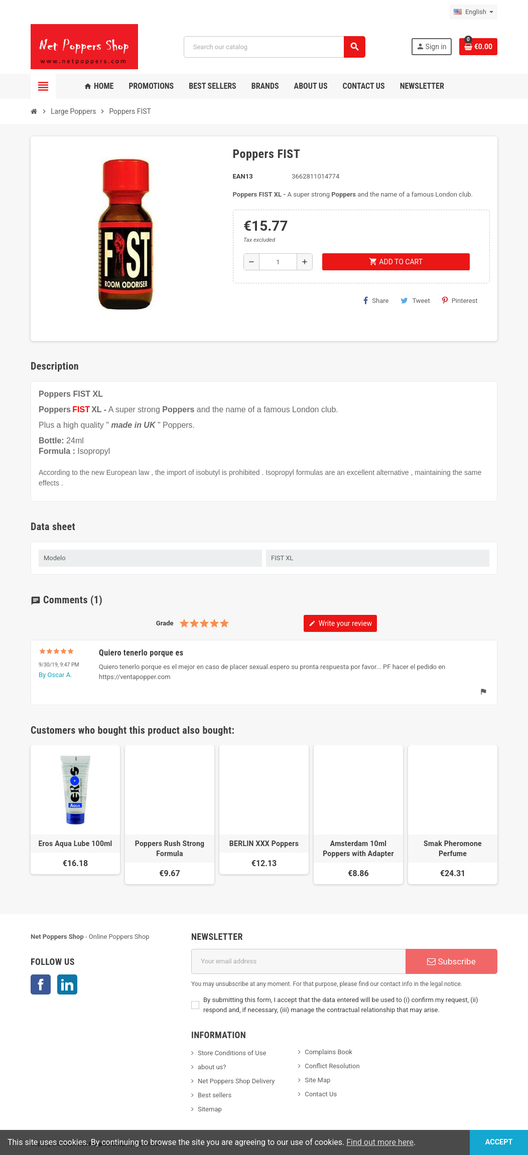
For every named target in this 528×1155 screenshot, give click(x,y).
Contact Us (321, 1094)
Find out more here (380, 1142)
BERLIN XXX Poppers (264, 844)
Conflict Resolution (332, 1066)
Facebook (41, 984)
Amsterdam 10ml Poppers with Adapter (358, 849)
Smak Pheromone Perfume (453, 849)
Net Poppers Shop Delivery (236, 1081)
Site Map (317, 1080)
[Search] (274, 47)
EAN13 (243, 176)
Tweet (415, 300)
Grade (165, 623)
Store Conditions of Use (232, 1053)
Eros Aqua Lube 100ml (75, 844)
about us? (212, 1067)
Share (375, 300)
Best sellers (214, 1095)
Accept (498, 1142)
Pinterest (460, 300)
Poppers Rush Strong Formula (170, 849)
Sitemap (210, 1109)
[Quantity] (278, 262)
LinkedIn (67, 984)
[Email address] (298, 961)
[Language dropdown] (473, 12)
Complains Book (328, 1052)
